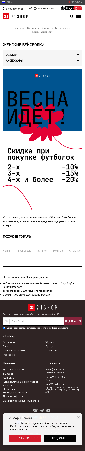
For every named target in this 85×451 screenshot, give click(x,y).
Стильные (75, 250)
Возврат (8, 373)
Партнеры (51, 350)
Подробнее (60, 438)
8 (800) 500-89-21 (14, 8)
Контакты (8, 377)
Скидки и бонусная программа (21, 400)
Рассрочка (9, 354)
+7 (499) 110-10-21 (56, 376)
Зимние (42, 250)
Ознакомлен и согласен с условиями (37, 328)
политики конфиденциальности (53, 328)
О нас (6, 346)
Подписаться (73, 321)
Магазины (9, 342)
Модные (58, 250)
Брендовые (24, 250)
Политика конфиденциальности (16, 391)
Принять (25, 438)
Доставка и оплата (14, 369)
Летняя (7, 250)
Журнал (50, 342)
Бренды (50, 346)
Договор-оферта (13, 396)
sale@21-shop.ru (55, 384)
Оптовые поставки (14, 350)
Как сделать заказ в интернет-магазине (21, 383)
